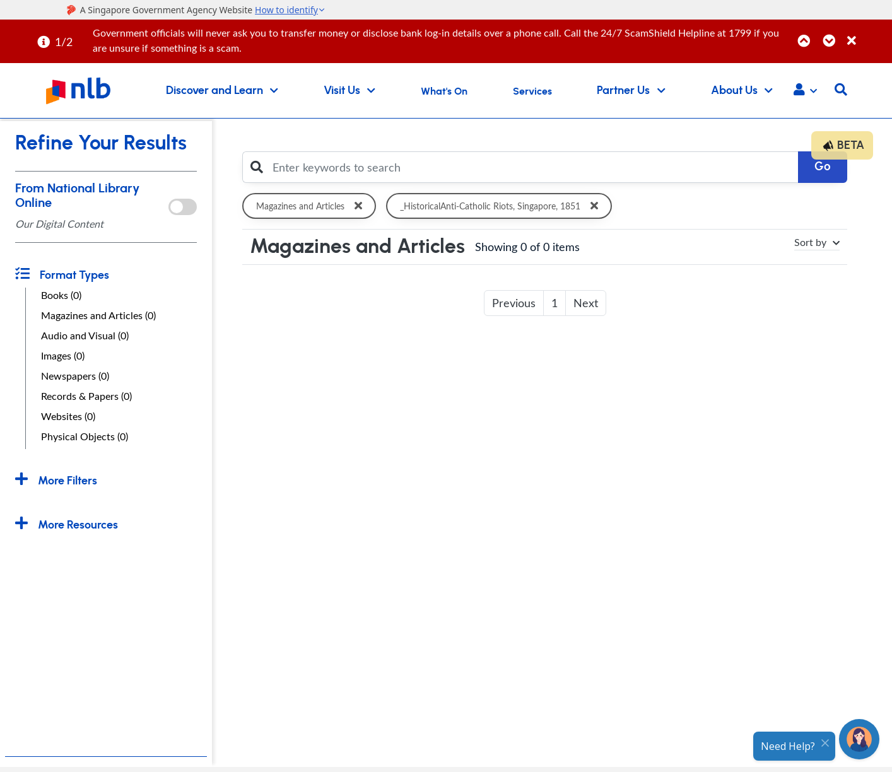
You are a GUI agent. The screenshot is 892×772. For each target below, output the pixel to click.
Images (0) (63, 356)
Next (585, 302)
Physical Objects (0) (84, 436)
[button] (805, 90)
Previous (514, 302)
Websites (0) (68, 416)
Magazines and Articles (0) (98, 315)
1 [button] (554, 302)
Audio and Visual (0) (85, 335)
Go (822, 167)
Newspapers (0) (75, 376)
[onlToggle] (182, 207)
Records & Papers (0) (86, 396)
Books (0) (61, 295)
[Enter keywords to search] (532, 167)
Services (532, 91)
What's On (444, 91)
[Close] (867, 34)
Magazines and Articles (311, 206)
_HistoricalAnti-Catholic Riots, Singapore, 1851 (504, 206)
